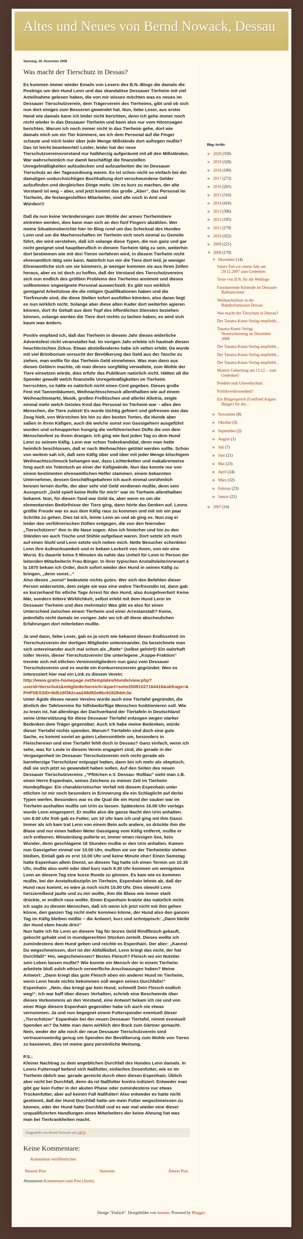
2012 (218, 219)
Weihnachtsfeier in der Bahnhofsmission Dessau (240, 302)
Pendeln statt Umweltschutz (240, 383)
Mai (222, 464)
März (223, 480)
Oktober (225, 422)
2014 (218, 203)
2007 (218, 507)
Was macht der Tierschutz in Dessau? (247, 313)
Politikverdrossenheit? (235, 391)
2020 (218, 154)
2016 (218, 186)
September (227, 431)
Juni (222, 455)
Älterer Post (178, 1171)
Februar (225, 488)
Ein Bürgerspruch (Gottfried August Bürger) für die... (246, 401)
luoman (163, 1212)
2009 (218, 244)
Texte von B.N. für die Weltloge (243, 279)
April (223, 472)
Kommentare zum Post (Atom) (69, 1181)
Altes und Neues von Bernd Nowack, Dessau (149, 26)
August (224, 439)
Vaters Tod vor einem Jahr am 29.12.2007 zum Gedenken (241, 269)
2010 (218, 236)
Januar (224, 496)
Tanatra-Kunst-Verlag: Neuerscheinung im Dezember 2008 (244, 334)
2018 (218, 170)
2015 (218, 195)
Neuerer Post (35, 1171)
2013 (218, 211)
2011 (217, 228)
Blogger (198, 1212)
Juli (221, 447)
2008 (218, 252)
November (227, 414)
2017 (218, 178)
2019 (218, 162)
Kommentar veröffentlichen (53, 1159)
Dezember (227, 259)
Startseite (107, 1171)
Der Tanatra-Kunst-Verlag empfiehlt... (248, 321)
